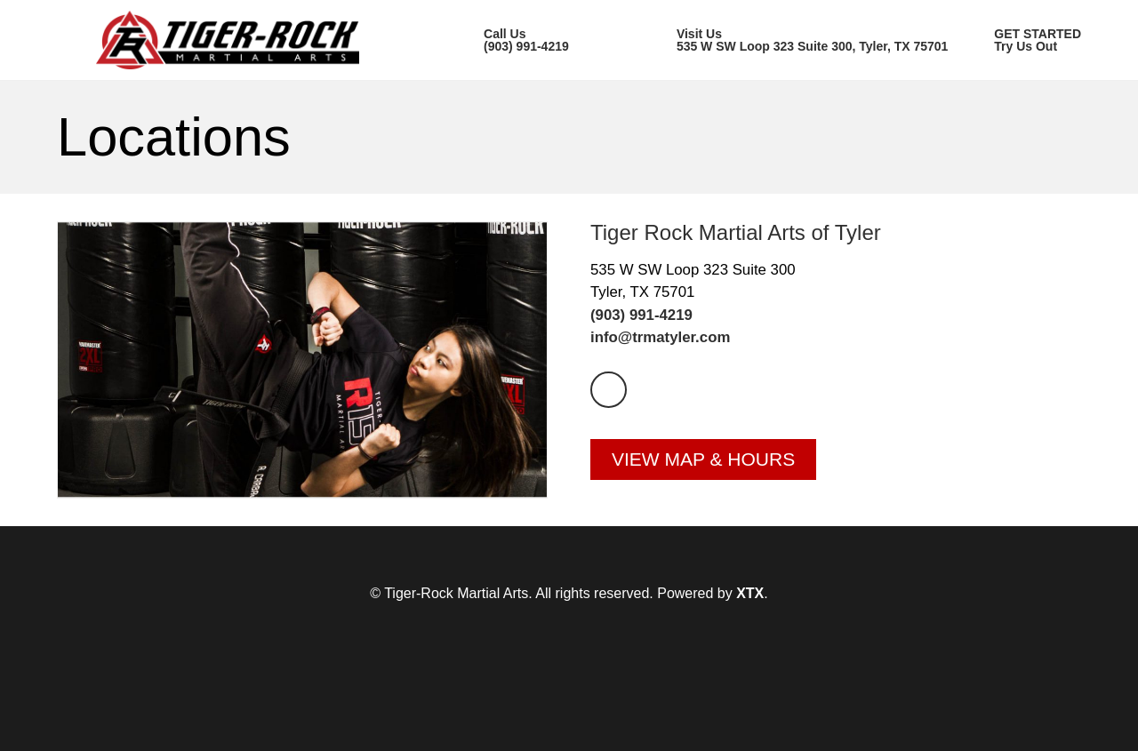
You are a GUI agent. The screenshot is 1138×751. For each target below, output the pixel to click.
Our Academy (249, 108)
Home (77, 108)
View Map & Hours (703, 513)
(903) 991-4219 (641, 369)
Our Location (445, 108)
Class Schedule (649, 108)
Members (839, 108)
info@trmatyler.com (660, 391)
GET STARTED (1029, 108)
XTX (750, 647)
